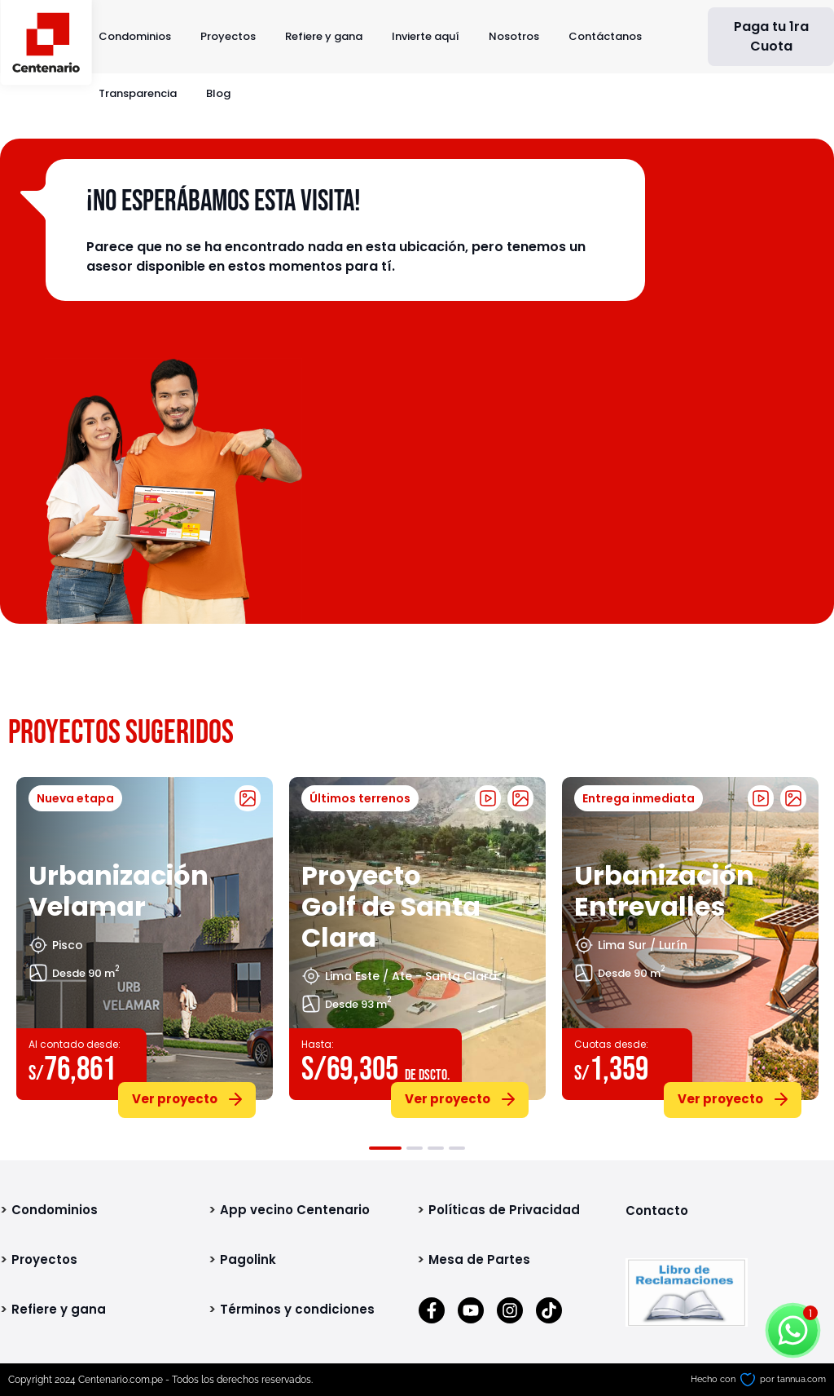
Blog (218, 93)
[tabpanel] (144, 944)
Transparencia (138, 93)
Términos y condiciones (297, 1309)
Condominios (135, 36)
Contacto (657, 1210)
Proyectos (228, 36)
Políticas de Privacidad (504, 1209)
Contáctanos (605, 36)
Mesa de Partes (479, 1259)
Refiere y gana (323, 36)
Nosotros (514, 36)
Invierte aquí (425, 36)
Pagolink (248, 1259)
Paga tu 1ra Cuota (771, 36)
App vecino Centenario (295, 1209)
